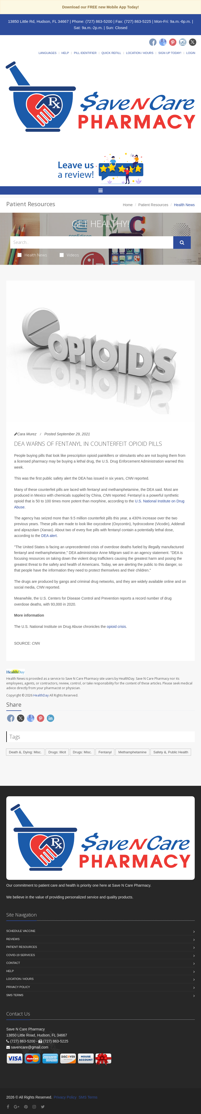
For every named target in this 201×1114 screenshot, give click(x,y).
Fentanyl (104, 752)
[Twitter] (192, 42)
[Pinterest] (172, 42)
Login (190, 52)
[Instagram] (182, 42)
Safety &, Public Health (170, 752)
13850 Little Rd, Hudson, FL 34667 (38, 21)
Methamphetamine (132, 752)
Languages (47, 52)
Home (128, 205)
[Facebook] (153, 42)
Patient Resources (153, 205)
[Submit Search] (182, 242)
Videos (69, 254)
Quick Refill (111, 52)
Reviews (13, 939)
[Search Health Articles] (91, 242)
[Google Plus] (16, 1107)
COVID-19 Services (20, 955)
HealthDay (41, 695)
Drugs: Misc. (82, 752)
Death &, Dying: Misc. (25, 752)
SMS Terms (14, 995)
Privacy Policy (18, 987)
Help (65, 52)
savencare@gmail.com (29, 1047)
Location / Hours (139, 52)
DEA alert (49, 536)
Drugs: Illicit (57, 752)
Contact (13, 962)
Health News (32, 254)
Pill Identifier (85, 52)
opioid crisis (116, 626)
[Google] (162, 42)
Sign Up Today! (169, 52)
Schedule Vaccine (20, 930)
